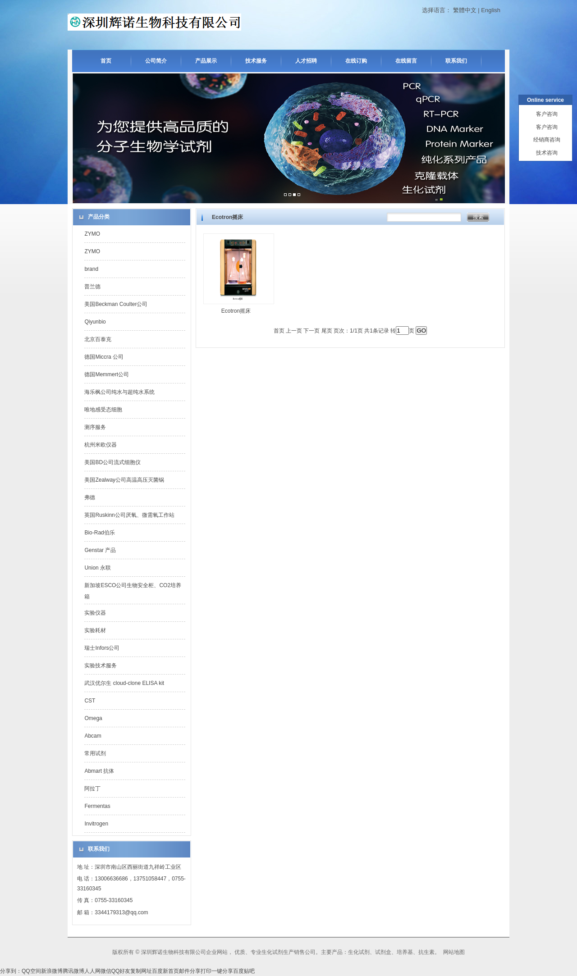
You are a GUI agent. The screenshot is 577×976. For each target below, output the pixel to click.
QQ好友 (121, 971)
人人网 (92, 971)
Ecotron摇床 (236, 311)
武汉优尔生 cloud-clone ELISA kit (124, 683)
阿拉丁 (92, 788)
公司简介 (156, 61)
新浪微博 (52, 971)
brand (91, 269)
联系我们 (456, 61)
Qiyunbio (94, 322)
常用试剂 (95, 753)
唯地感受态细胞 (103, 409)
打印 (206, 971)
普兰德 (92, 286)
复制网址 (141, 971)
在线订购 (356, 61)
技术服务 (256, 61)
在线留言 (406, 61)
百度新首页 (165, 971)
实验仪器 (95, 613)
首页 (106, 61)
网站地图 (454, 952)
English (490, 10)
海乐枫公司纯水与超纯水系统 (119, 392)
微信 (106, 971)
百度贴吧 (244, 971)
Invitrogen (96, 824)
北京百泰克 (97, 339)
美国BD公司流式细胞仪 (112, 462)
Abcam (92, 736)
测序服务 (95, 427)
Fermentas (97, 806)
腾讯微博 (73, 971)
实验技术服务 (100, 665)
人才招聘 (306, 61)
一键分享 (222, 971)
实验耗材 (95, 630)
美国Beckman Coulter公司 (115, 304)
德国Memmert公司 (106, 374)
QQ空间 (31, 971)
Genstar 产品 (100, 550)
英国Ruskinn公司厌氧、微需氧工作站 (129, 515)
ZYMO (92, 234)
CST (89, 701)
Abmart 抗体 (99, 771)
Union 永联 (97, 568)
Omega (93, 718)
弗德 (89, 497)
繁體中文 (464, 10)
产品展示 (206, 61)
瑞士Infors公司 (101, 648)
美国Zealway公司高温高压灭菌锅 (124, 480)
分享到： (11, 971)
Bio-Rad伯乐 (99, 532)
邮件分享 (190, 971)
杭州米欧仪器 (100, 445)
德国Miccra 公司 (104, 357)
